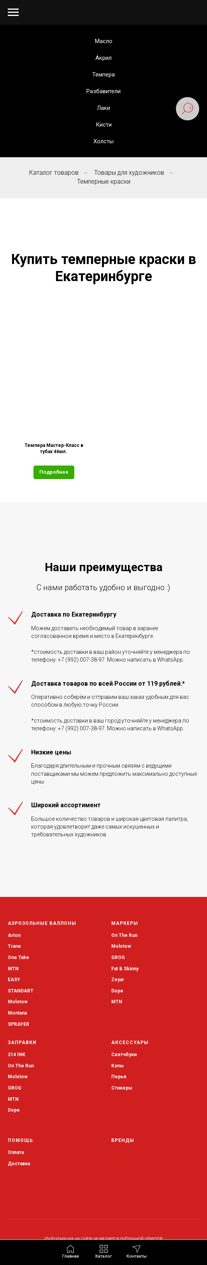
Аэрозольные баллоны (42, 923)
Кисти (104, 124)
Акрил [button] (103, 57)
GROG (118, 957)
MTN (13, 968)
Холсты (103, 141)
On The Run (124, 935)
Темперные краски (103, 181)
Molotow (121, 946)
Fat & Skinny (125, 968)
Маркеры (124, 923)
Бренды (122, 1140)
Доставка (19, 1163)
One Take (18, 957)
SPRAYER (18, 1024)
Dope (117, 991)
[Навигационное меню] (13, 12)
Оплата (16, 1152)
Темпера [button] (103, 74)
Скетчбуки (124, 1054)
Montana (17, 1013)
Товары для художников (129, 172)
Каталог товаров (54, 172)
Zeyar (117, 979)
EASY (14, 979)
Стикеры (121, 1088)
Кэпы (117, 1066)
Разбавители (103, 91)
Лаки (103, 107)
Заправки (22, 1042)
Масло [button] (103, 41)
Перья (118, 1076)
